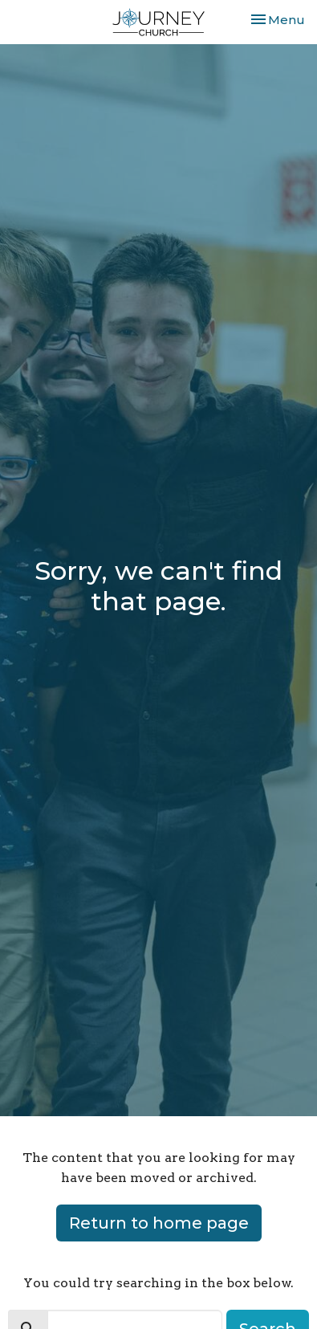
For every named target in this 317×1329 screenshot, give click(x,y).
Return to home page (159, 1223)
